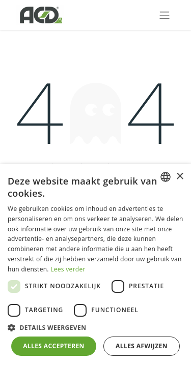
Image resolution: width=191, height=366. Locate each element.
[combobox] (165, 177)
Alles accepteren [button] (54, 346)
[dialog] (95, 265)
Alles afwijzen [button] (142, 346)
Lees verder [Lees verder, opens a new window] (68, 269)
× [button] (179, 176)
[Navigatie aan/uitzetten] (164, 15)
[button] (95, 327)
